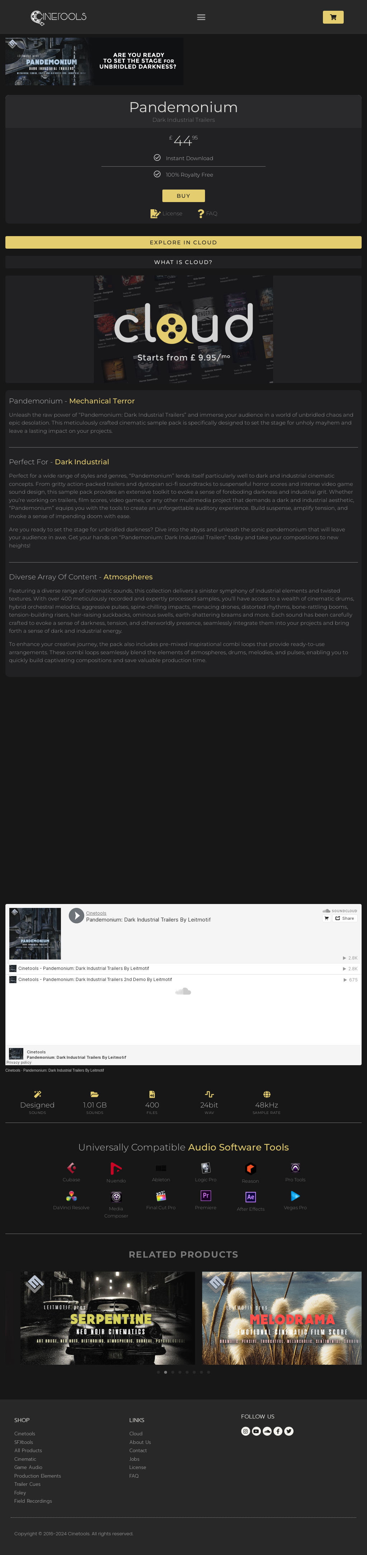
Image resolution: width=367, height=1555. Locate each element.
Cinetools (12, 1070)
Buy (184, 195)
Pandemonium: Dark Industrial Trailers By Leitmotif (63, 1070)
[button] (201, 17)
